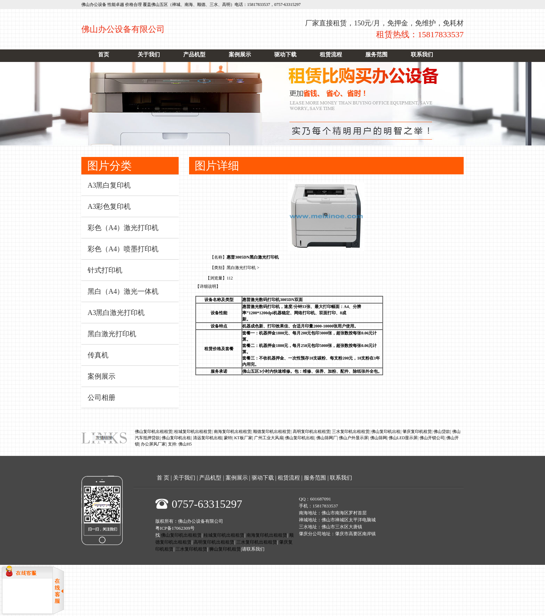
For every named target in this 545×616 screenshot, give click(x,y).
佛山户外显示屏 (353, 437)
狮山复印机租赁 (225, 549)
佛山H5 (185, 444)
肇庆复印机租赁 (417, 431)
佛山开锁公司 (432, 437)
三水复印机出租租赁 (350, 431)
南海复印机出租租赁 (232, 431)
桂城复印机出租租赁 (193, 431)
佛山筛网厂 (326, 437)
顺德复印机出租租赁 (272, 431)
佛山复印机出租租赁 (153, 431)
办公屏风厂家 (153, 444)
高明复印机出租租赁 (311, 431)
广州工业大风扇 (268, 437)
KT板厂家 (243, 437)
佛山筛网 (378, 437)
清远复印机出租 (207, 437)
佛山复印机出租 (385, 431)
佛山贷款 (441, 431)
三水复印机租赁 (191, 549)
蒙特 (228, 437)
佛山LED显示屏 (403, 437)
